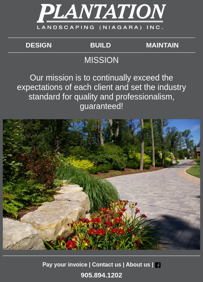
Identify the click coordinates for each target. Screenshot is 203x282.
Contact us (106, 265)
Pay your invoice (64, 265)
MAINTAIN (162, 45)
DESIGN (39, 45)
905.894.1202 (101, 275)
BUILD (100, 45)
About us (138, 265)
